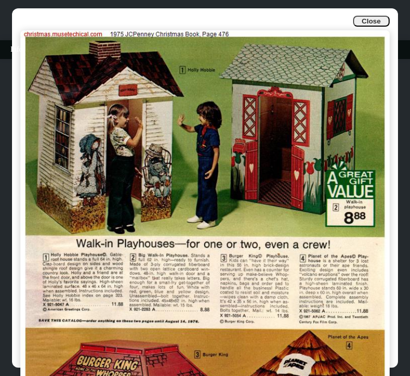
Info (16, 49)
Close (371, 21)
